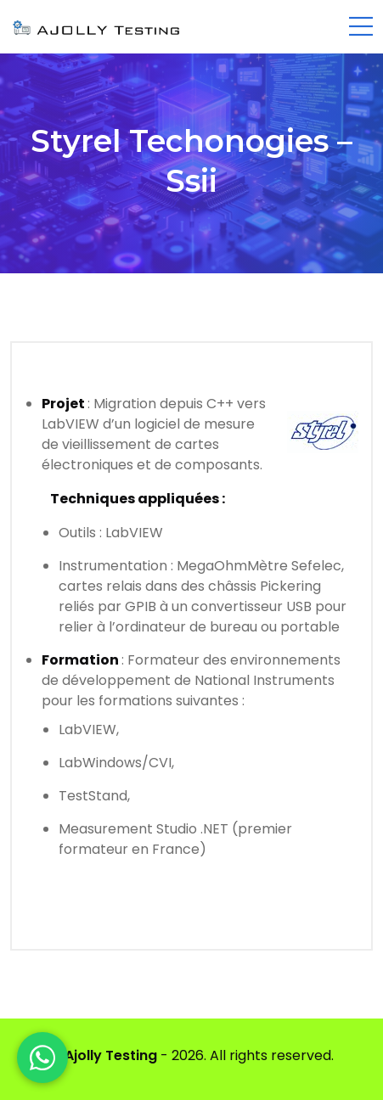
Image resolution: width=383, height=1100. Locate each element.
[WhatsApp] (42, 1057)
